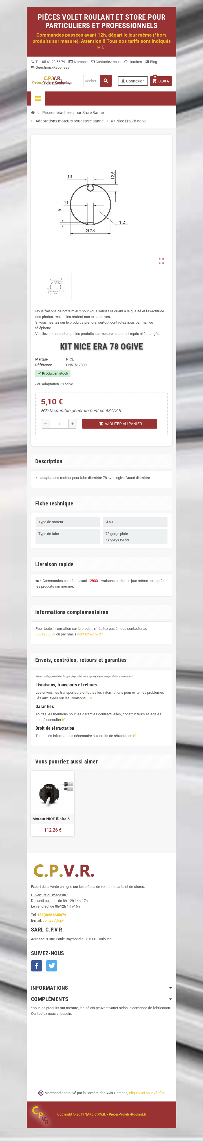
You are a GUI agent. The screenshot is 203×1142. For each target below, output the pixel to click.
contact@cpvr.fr (89, 634)
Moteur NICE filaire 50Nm (52, 819)
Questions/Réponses (50, 67)
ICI (89, 698)
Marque (41, 359)
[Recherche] (97, 81)
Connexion (133, 81)
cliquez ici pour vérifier (146, 1093)
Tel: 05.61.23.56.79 (48, 62)
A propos (78, 62)
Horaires (133, 62)
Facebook (36, 965)
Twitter (51, 965)
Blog (151, 62)
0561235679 (45, 634)
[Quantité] (59, 423)
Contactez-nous (106, 62)
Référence (43, 365)
